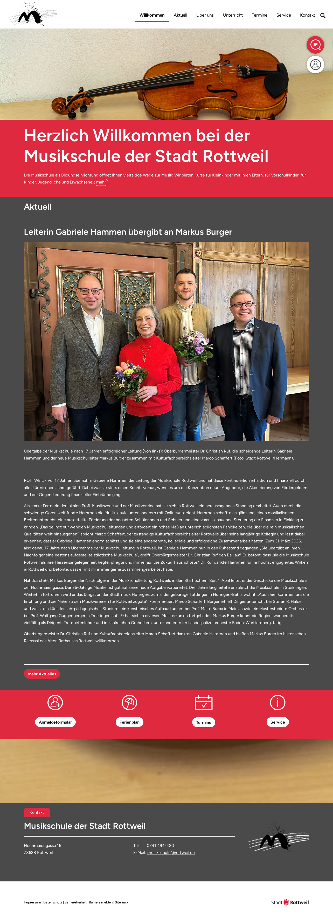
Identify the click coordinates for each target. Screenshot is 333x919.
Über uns (205, 15)
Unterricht (233, 15)
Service (283, 15)
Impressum (32, 902)
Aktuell (180, 15)
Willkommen (152, 15)
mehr (101, 182)
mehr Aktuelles (42, 673)
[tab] (37, 812)
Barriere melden (101, 902)
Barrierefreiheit (76, 902)
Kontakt (307, 15)
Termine (259, 15)
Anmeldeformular (55, 722)
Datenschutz (52, 902)
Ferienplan (130, 722)
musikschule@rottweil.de (171, 852)
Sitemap (121, 902)
